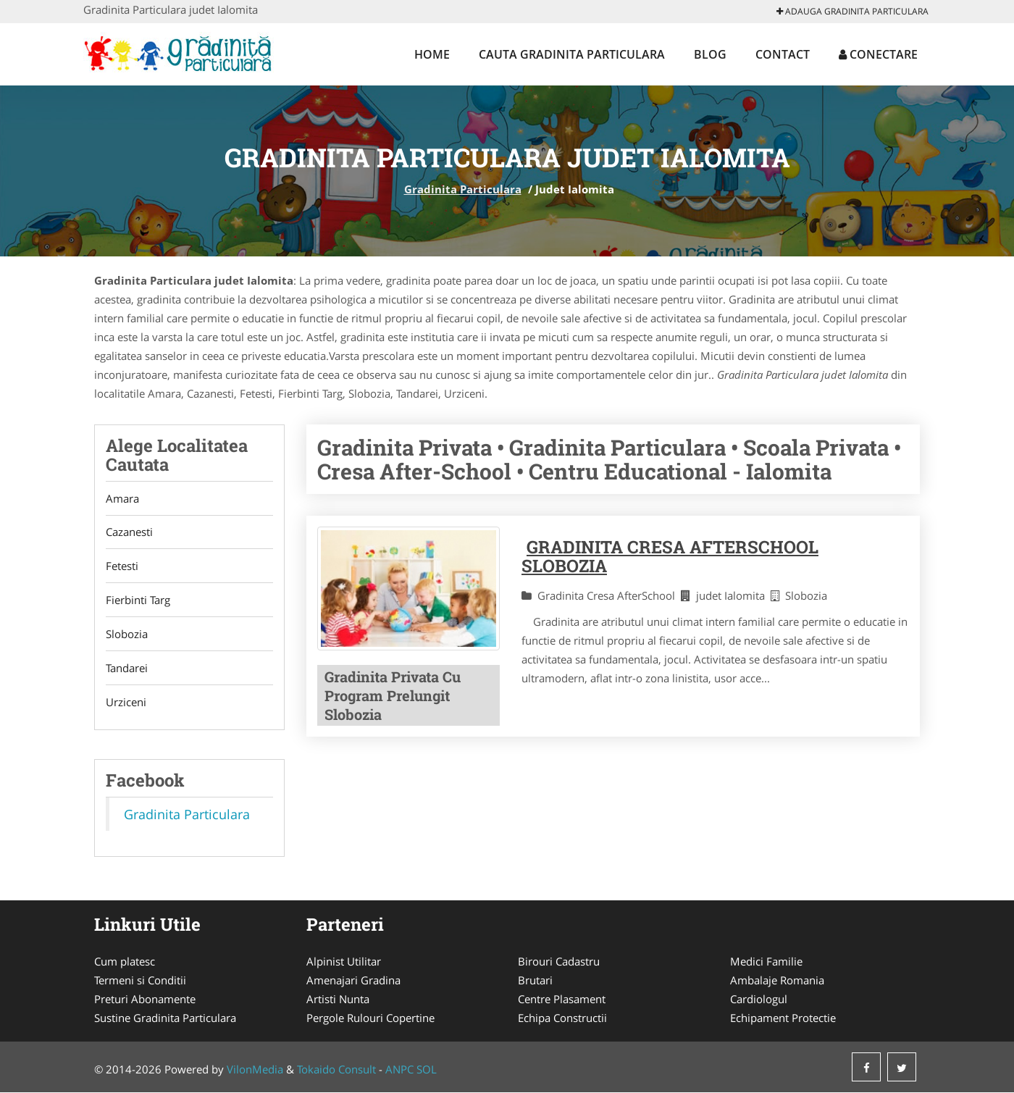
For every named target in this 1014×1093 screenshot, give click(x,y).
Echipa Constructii (562, 1018)
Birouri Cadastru (559, 962)
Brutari (535, 980)
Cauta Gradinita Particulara (572, 54)
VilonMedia (255, 1070)
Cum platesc (124, 962)
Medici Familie (766, 962)
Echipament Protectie (783, 1018)
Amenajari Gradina (353, 980)
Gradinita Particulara (462, 189)
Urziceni (126, 702)
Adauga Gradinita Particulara (852, 11)
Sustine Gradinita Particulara (165, 1018)
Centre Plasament (562, 999)
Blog (710, 54)
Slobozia (127, 634)
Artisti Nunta (337, 999)
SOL (426, 1070)
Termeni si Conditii (140, 980)
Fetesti (122, 566)
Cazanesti (129, 532)
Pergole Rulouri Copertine (370, 1018)
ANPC (399, 1070)
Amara (122, 498)
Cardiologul (758, 999)
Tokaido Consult (336, 1070)
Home (432, 54)
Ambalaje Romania (777, 980)
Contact (782, 54)
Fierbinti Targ (138, 600)
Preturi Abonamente (145, 999)
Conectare (878, 54)
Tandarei (127, 668)
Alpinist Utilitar (343, 962)
